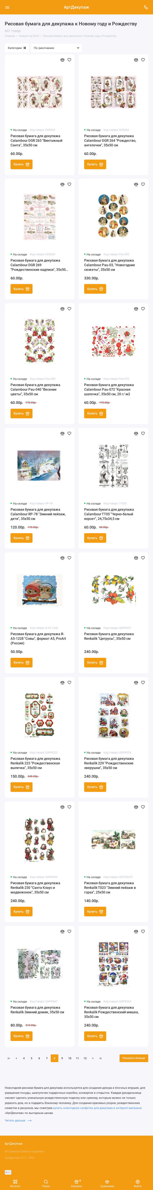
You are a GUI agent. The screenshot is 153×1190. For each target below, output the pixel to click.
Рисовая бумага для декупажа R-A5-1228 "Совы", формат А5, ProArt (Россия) (38, 639)
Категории (17, 48)
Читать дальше (18, 1121)
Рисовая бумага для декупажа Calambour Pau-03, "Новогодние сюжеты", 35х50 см (109, 265)
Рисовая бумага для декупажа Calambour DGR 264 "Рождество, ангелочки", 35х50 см (110, 140)
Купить (21, 165)
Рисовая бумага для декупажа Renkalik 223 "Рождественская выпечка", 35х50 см (35, 763)
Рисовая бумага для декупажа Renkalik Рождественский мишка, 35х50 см (111, 1013)
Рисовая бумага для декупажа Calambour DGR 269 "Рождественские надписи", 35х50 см (38, 265)
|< (9, 1059)
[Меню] (7, 7)
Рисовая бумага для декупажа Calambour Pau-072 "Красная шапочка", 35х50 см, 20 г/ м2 (109, 389)
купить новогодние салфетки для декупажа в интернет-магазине (97, 1109)
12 (85, 1059)
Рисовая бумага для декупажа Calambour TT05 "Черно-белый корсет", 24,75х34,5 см (109, 514)
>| (100, 1059)
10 (69, 1059)
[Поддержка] (146, 7)
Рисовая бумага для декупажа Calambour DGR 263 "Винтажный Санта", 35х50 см (36, 140)
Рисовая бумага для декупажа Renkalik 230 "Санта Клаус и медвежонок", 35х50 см (35, 888)
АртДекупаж (76, 7)
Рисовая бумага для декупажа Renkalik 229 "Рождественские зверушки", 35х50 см (109, 763)
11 (77, 1059)
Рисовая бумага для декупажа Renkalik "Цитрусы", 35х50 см (109, 636)
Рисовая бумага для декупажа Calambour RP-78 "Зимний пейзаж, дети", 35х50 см (38, 514)
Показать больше (134, 1059)
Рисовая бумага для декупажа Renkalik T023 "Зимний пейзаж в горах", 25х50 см (110, 888)
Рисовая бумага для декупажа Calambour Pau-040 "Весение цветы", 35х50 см (35, 389)
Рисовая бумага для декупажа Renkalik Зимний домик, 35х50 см (37, 1010)
